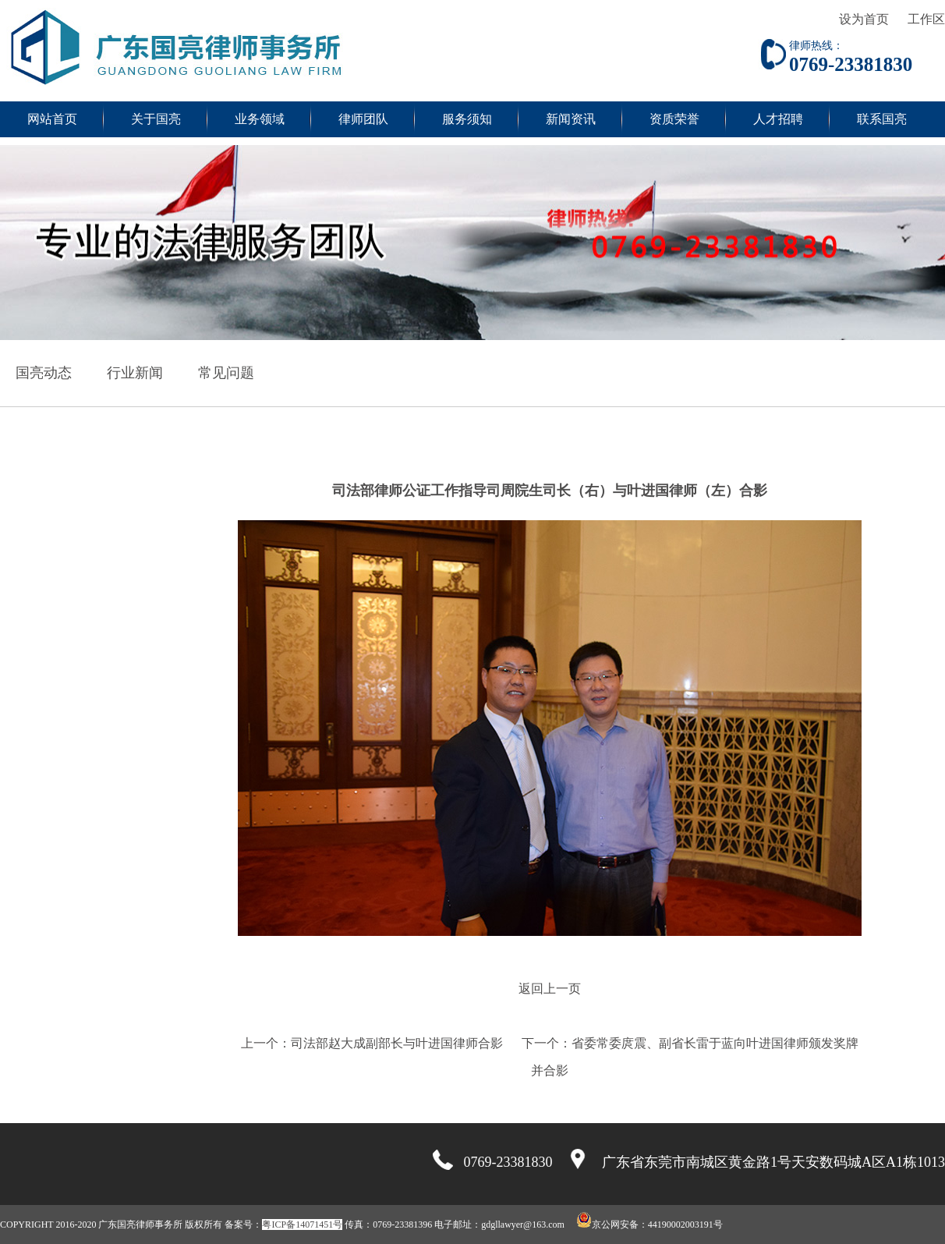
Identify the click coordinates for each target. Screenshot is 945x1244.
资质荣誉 (674, 119)
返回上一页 (550, 988)
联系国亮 (882, 119)
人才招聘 (778, 119)
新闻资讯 (571, 119)
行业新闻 (135, 373)
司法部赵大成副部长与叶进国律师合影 (397, 1043)
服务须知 (467, 119)
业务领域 (260, 119)
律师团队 (363, 119)
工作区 (926, 19)
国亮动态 (44, 373)
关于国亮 (156, 119)
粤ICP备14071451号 (302, 1224)
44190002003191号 (685, 1224)
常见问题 (226, 373)
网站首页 (52, 119)
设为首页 (864, 19)
